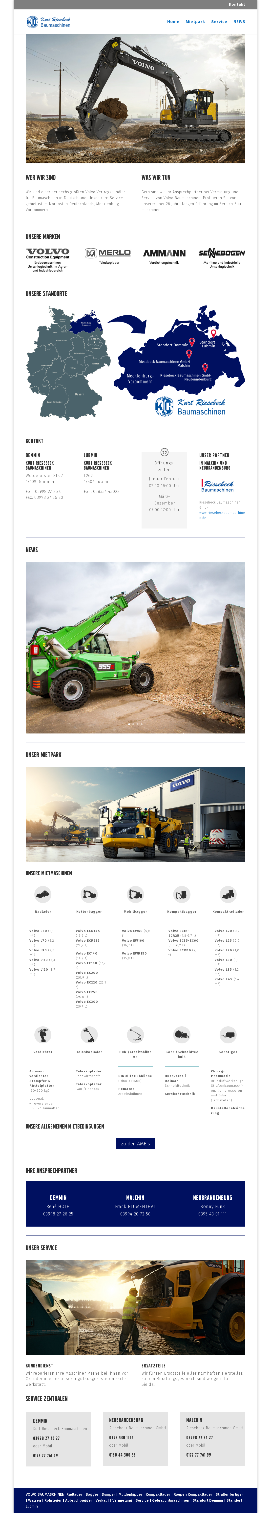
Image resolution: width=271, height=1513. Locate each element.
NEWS (239, 22)
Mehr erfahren (74, 706)
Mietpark (195, 22)
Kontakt (237, 5)
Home (173, 22)
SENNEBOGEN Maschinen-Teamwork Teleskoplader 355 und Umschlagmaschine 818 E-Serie (122, 621)
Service (219, 22)
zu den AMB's (135, 1144)
